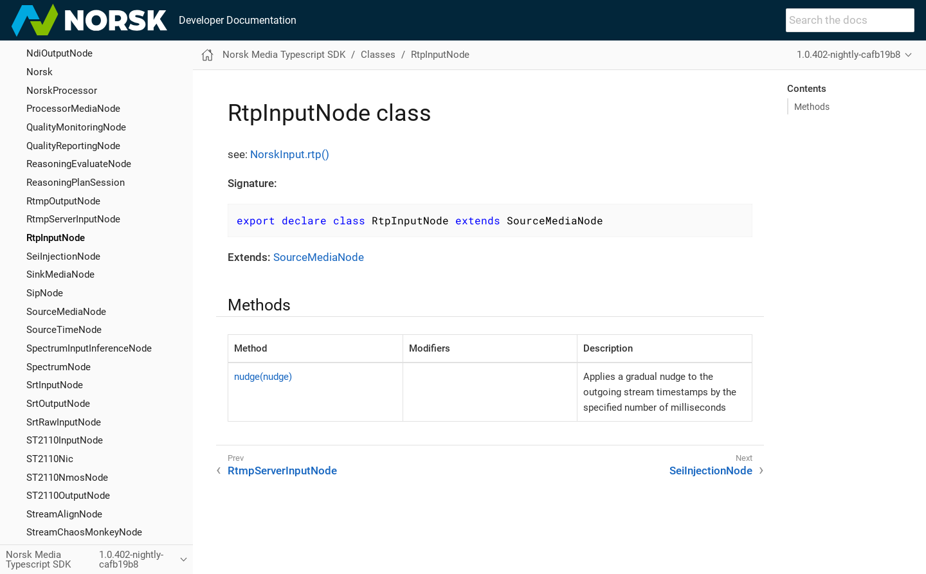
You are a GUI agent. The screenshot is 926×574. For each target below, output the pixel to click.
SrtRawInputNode (63, 422)
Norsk (39, 72)
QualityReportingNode (73, 146)
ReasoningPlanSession (75, 182)
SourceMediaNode (66, 312)
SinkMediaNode (60, 274)
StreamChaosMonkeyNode (84, 532)
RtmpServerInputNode (73, 219)
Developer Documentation (237, 20)
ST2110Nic (49, 459)
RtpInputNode (55, 238)
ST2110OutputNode (68, 495)
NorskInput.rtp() (289, 154)
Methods (812, 107)
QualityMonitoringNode (76, 127)
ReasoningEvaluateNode (78, 164)
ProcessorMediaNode (73, 108)
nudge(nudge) (263, 376)
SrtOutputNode (58, 403)
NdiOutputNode (59, 53)
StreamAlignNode (64, 514)
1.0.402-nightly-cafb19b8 (848, 54)
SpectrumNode (58, 367)
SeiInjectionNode (63, 256)
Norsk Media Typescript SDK (283, 54)
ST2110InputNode (64, 440)
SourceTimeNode (64, 330)
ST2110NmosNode (67, 477)
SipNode (44, 293)
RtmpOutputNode (63, 201)
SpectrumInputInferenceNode (89, 348)
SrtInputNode (54, 385)
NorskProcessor (61, 90)
